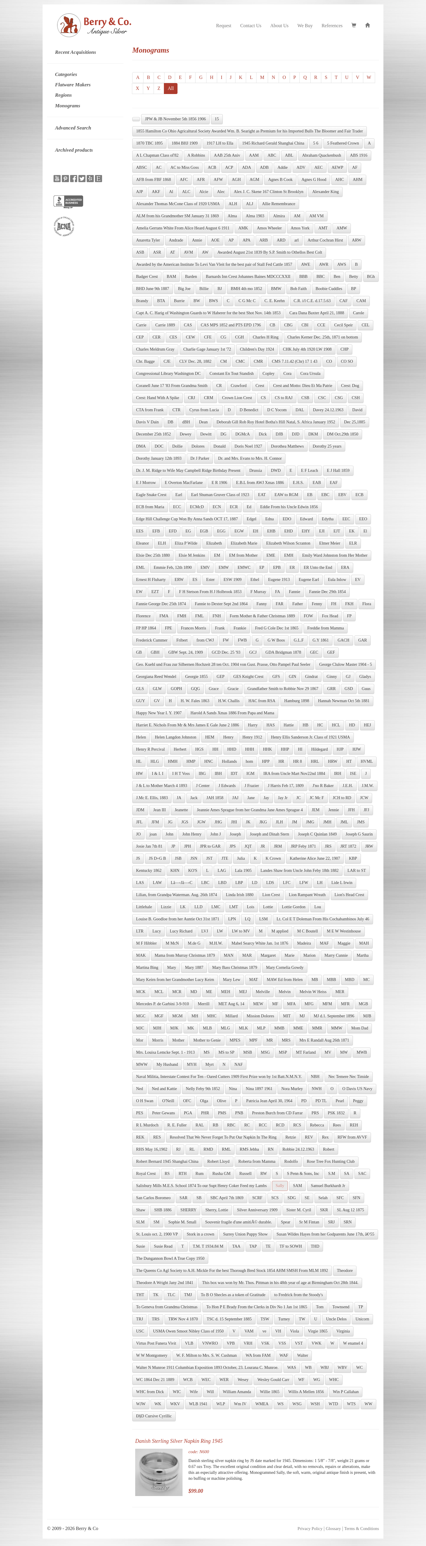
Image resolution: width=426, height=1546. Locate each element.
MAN (228, 955)
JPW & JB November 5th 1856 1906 (175, 119)
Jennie (333, 810)
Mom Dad (359, 1028)
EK (352, 531)
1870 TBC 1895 (149, 143)
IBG (202, 773)
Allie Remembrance (278, 204)
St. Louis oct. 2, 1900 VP (157, 1234)
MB (315, 979)
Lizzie (166, 907)
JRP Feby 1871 (303, 846)
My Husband (167, 1064)
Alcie (203, 192)
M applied (279, 931)
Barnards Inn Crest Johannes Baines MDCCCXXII (248, 276)
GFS (276, 676)
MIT (287, 1016)
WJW (141, 1404)
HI (300, 749)
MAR (247, 955)
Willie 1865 (270, 1392)
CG (223, 337)
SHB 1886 (163, 1210)
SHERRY (188, 1210)
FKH (349, 604)
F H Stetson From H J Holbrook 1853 (210, 592)
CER (157, 337)
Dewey (185, 434)
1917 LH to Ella (219, 143)
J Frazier (252, 785)
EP (261, 567)
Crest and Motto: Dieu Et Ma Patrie (302, 385)
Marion (310, 955)
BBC (321, 276)
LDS (270, 882)
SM (156, 1222)
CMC (240, 361)
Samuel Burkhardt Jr (328, 1186)
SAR (184, 1198)
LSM (263, 919)
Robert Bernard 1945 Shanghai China (167, 1161)
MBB (331, 979)
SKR (324, 1210)
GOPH (176, 689)
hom (249, 761)
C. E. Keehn (274, 301)
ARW (357, 240)
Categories (66, 74)
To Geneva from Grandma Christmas (166, 1307)
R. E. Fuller (177, 1125)
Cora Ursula (310, 373)
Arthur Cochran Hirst (325, 240)
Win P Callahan (346, 1392)
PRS (315, 1113)
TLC (171, 1295)
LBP (239, 882)
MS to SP (227, 1052)
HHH (249, 749)
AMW (341, 228)
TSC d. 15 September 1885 (229, 1319)
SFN (356, 1198)
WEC (206, 1379)
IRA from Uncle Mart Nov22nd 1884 (294, 773)
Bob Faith (298, 288)
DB (170, 422)
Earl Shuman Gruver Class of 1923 (220, 495)
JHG (218, 822)
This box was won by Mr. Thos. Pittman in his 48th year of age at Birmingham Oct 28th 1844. (280, 1282)
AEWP (337, 167)
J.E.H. (348, 785)
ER (292, 567)
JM (294, 822)
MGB (363, 1004)
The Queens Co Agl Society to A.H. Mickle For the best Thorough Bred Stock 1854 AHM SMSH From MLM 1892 (232, 1270)
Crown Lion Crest (237, 398)
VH (278, 1331)
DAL (300, 410)
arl (296, 240)
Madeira (304, 943)
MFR (345, 1004)
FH (333, 604)
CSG (339, 398)
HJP (340, 749)
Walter (302, 1355)
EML (140, 567)
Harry (253, 725)
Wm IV (240, 1404)
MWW (142, 1064)
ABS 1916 (358, 155)
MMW (336, 1028)
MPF (253, 1040)
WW (368, 1404)
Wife (194, 1392)
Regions (63, 95)
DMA (141, 446)
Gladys (365, 676)
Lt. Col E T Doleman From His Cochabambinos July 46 (323, 919)
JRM (278, 846)
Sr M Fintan (309, 1222)
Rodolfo (291, 1161)
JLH (279, 822)
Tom (319, 1307)
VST (299, 1343)
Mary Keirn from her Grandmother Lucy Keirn (175, 979)
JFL (139, 822)
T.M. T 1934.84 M (208, 1246)
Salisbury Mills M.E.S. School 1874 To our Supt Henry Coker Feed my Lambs (201, 1186)
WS (280, 1404)
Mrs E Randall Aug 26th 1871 (324, 1040)
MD (193, 992)
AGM (254, 179)
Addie (282, 167)
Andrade (176, 240)
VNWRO (210, 1343)
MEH (225, 992)
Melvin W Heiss (312, 992)
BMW (276, 288)
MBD (349, 979)
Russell (245, 1173)
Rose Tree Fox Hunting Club (331, 1161)
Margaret (268, 955)
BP (353, 288)
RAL (200, 1125)
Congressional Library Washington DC (168, 373)
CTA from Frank (150, 410)
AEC (318, 167)
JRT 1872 (348, 846)
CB (272, 325)
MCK (141, 992)
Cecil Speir (343, 325)
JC (298, 798)
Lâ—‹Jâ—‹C (181, 882)
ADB (264, 167)
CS (263, 398)
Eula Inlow (337, 579)
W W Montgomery (151, 1355)
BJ (219, 288)
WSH (315, 1404)
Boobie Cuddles (329, 288)
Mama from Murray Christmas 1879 (185, 955)
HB (305, 725)
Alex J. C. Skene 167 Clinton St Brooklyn (268, 192)
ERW (179, 579)
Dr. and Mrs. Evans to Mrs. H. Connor (250, 458)
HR (281, 761)
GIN (292, 676)
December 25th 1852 (153, 434)
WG (316, 1379)
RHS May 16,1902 (151, 1149)
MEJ (243, 992)
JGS (184, 822)
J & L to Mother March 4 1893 (161, 785)
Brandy (142, 301)
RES (157, 1137)
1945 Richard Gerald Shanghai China (273, 143)
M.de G (194, 943)
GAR (362, 640)
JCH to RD (342, 798)
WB (308, 1367)
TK (156, 1295)
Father (297, 604)
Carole (358, 313)
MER (339, 992)
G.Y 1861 (321, 640)
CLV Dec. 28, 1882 (195, 361)
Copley (269, 373)
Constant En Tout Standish (231, 373)
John (169, 834)
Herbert (180, 749)
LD (254, 882)
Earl (178, 495)
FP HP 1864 (146, 628)
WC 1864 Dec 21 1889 (155, 1379)
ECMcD (197, 507)
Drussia (255, 470)
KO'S (192, 870)
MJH (157, 1028)
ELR (353, 543)
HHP (285, 749)
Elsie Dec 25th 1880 (153, 555)
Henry (228, 737)
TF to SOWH (291, 1246)
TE (268, 1246)
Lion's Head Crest (349, 895)
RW (263, 1173)
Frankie (239, 628)
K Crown (273, 858)
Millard (231, 1016)
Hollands (229, 761)
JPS (233, 846)
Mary (171, 967)
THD (315, 1246)
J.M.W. (368, 785)
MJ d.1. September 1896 (334, 1016)
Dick (263, 434)
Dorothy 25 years (327, 446)
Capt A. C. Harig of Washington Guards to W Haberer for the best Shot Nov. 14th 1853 (208, 313)
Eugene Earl (309, 579)
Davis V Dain (147, 422)
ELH (162, 543)
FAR (279, 604)
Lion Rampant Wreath (307, 895)
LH (320, 882)
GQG (195, 689)
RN (270, 1149)
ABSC (141, 167)
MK (190, 1028)
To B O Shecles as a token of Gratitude (233, 1295)
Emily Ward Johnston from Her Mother (335, 555)
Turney (284, 1319)
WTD (333, 1404)
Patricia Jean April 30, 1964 (269, 1101)
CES (173, 337)
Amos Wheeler (269, 228)
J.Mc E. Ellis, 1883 (152, 798)
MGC (141, 1016)
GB (139, 652)
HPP (266, 761)
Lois (250, 907)
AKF (156, 192)
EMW (224, 567)
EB (309, 495)
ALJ (249, 204)
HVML (367, 761)
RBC (231, 1125)
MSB (247, 1052)
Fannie (294, 592)
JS (138, 858)
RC (247, 1125)
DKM (313, 434)
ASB (140, 252)
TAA (236, 1246)
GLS (140, 689)
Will (210, 1392)
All (171, 88)
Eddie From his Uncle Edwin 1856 (289, 507)
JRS (328, 846)
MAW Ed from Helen (285, 979)
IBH (218, 773)
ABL (289, 155)
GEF (331, 652)
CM (223, 361)
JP (173, 846)
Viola (294, 1331)
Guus (366, 689)
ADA (246, 167)
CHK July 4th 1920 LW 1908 (307, 349)
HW (139, 773)
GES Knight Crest (248, 676)
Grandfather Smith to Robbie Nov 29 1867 (283, 689)
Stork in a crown (200, 1234)
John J (215, 834)
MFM (327, 1004)
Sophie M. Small (182, 1222)
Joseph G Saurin (359, 834)
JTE (225, 858)
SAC (362, 1173)
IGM (250, 773)
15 (217, 119)
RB (215, 1125)
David (357, 410)
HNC (208, 761)
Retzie (290, 1137)
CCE (321, 325)
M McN (172, 943)
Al (171, 192)
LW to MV (241, 931)
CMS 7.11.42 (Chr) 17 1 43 (294, 361)
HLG (155, 761)
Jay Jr (283, 798)
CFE (208, 337)
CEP (140, 337)
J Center (203, 785)
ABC (271, 155)
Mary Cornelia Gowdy (285, 967)
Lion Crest (271, 895)
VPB (231, 1343)
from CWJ (205, 640)
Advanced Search (73, 128)
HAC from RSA (261, 701)
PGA (188, 1113)
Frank (220, 628)
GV (157, 701)
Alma (232, 216)
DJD (296, 434)
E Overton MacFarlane (184, 482)
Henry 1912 (252, 737)
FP (349, 616)
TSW (265, 1319)
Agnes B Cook (280, 179)
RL (192, 1149)
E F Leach (309, 470)
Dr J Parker (200, 458)
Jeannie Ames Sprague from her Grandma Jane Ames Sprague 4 (250, 810)
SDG (292, 1198)
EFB (156, 531)
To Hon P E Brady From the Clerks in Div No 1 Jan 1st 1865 (256, 1307)
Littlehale (144, 907)
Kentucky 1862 (149, 870)
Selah (322, 1198)
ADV (300, 167)
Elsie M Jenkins (192, 555)
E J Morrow (146, 482)
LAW (157, 882)
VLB (189, 1343)
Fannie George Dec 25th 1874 (161, 604)
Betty (353, 276)
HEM (209, 737)
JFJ (366, 810)
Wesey (243, 1379)
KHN (174, 870)
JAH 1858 (214, 798)
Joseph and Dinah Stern (269, 834)
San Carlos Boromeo (153, 1198)
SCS (275, 1198)
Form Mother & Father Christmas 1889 (262, 616)
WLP (220, 1404)
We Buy (305, 25)
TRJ (139, 1319)
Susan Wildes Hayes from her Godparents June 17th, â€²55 (325, 1234)
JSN (194, 858)
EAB (317, 482)
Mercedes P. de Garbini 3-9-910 (162, 1004)
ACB (212, 167)
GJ (348, 676)
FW (226, 640)
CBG (288, 325)
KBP (353, 858)
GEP (220, 676)
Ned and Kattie (164, 1089)
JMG (310, 822)
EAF (334, 482)
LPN (232, 919)
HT (349, 761)
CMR (258, 361)
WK (157, 1404)
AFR (201, 179)
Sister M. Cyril (298, 1210)
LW (220, 931)
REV (309, 1137)
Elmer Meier (329, 543)
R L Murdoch (147, 1125)
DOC (159, 446)
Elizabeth (214, 543)
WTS (351, 1404)
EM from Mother (243, 555)
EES (139, 531)
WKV (175, 1404)
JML (344, 822)
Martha (363, 955)
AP (231, 240)
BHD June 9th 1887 (152, 288)
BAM (171, 276)
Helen (141, 737)
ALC (186, 192)
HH (215, 749)
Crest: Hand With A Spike (157, 398)
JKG (263, 822)
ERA (345, 567)
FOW (308, 616)
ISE (353, 773)
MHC (212, 1016)
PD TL (321, 1101)
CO (329, 361)
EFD (173, 531)
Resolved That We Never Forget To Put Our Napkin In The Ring (223, 1137)
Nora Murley (292, 1089)
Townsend (341, 1307)
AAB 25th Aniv (227, 155)
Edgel (251, 519)
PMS (222, 1113)
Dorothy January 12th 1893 (159, 458)
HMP (190, 761)
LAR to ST (357, 870)
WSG (297, 1404)
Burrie (179, 301)
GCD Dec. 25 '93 (226, 652)
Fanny (261, 604)
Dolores (197, 446)
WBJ (324, 1367)
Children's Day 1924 (257, 349)
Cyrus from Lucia (204, 410)
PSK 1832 (336, 1113)
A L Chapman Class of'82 (157, 155)
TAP (253, 1246)
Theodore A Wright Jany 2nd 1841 (164, 1282)
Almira (279, 216)
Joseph (235, 834)
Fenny (317, 604)
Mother (178, 1040)
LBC (205, 882)
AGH (236, 179)
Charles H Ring (265, 337)
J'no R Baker (323, 785)
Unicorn (362, 1319)
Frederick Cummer (151, 640)
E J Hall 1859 (338, 470)
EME (271, 555)
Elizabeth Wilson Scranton (288, 543)
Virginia (343, 1331)
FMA (163, 616)
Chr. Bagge (145, 361)
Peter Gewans (163, 1113)
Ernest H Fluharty (151, 579)
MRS (286, 1040)
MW (344, 1052)
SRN (348, 1222)
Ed (249, 507)
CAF (344, 301)
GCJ (252, 652)
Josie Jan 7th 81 (149, 846)
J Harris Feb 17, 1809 (286, 785)
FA (277, 592)
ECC (177, 507)
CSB (305, 398)
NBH (315, 1076)
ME (209, 992)
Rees (337, 1125)
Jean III (159, 810)
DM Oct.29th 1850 (342, 434)
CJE (167, 361)
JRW (369, 846)
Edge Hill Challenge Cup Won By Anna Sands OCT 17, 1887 (187, 519)
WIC (177, 1392)
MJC (140, 1028)
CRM (208, 398)
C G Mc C (247, 301)
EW (139, 592)
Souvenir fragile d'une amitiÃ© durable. (238, 1222)
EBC (325, 495)
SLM (140, 1222)
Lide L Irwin (341, 882)
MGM (177, 1016)
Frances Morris (193, 628)
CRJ (191, 398)
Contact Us (251, 25)
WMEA (261, 1404)
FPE (168, 628)
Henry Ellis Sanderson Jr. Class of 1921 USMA (310, 737)
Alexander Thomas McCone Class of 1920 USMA (178, 204)
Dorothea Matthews (287, 446)
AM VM (316, 216)
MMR (317, 1028)
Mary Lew (232, 979)
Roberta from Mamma (256, 1161)
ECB (359, 495)
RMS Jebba (249, 1149)
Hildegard (319, 749)
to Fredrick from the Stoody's (298, 1295)
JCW (364, 798)
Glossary (333, 1528)
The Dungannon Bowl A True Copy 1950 (170, 1258)
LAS (140, 882)
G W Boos (276, 640)
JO (138, 834)
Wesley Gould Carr (273, 1379)
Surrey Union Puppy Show (245, 1234)
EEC (346, 519)
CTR (176, 410)
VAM (249, 1331)
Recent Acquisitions (75, 52)
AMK (243, 228)
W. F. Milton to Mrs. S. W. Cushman (206, 1355)
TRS (155, 1319)
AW (205, 252)
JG (170, 822)
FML (199, 616)
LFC (287, 882)
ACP (229, 167)
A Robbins (196, 155)
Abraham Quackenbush (321, 155)
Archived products (74, 150)
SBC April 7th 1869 (226, 1198)
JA (179, 798)
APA (247, 240)
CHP (344, 349)
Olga (204, 1101)
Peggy (358, 1101)
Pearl (339, 1101)
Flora (366, 604)
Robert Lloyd (218, 1161)
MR (270, 1040)
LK (183, 907)
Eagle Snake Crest (151, 495)
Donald (220, 446)
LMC (216, 907)
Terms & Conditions (361, 1528)
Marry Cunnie (336, 955)
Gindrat (311, 676)
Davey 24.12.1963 (328, 410)
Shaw (140, 1210)
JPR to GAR (210, 846)
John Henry (191, 834)
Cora (287, 373)
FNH (217, 616)
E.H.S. (298, 482)
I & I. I (157, 773)
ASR (157, 252)
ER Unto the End (318, 567)
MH (194, 1016)
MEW (258, 1004)
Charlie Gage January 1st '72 (207, 349)
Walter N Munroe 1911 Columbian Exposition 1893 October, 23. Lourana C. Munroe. (207, 1367)
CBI (304, 325)
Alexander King (325, 192)
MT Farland (306, 1052)
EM (217, 555)
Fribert (182, 640)
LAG (221, 870)
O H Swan (144, 1101)
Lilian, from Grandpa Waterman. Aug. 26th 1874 (176, 895)
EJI (322, 531)
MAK (141, 955)
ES (195, 579)
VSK (265, 1343)
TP (360, 1307)
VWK (316, 1343)
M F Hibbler (146, 943)
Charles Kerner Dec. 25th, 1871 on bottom (323, 337)
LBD (222, 882)
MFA (291, 1004)
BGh (371, 276)
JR (263, 846)
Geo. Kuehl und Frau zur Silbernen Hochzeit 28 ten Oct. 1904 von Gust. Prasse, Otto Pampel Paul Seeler (223, 664)
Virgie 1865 (317, 1331)
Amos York (300, 228)
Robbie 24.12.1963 (298, 1149)
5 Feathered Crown (343, 143)
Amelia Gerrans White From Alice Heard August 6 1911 (183, 228)
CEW (190, 337)
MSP (283, 1052)
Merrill (203, 1004)
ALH (233, 204)
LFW (303, 882)
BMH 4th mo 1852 (246, 288)
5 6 (315, 143)
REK (140, 1137)
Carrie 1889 (165, 325)
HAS (271, 725)
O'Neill (168, 1101)
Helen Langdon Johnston (175, 737)
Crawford (239, 385)
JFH (351, 810)
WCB (188, 1379)
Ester (210, 579)
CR (219, 385)
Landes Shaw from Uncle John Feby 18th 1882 (300, 870)
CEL (365, 325)
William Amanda (237, 1392)
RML (226, 1149)
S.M (331, 1173)
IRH (337, 773)
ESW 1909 (233, 579)
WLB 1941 (198, 1404)
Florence (143, 616)
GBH (155, 652)
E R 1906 (219, 482)
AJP (139, 192)
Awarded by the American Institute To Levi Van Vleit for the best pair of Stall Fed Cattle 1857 (214, 264)
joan (153, 834)
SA (346, 1173)
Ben (337, 276)
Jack (194, 798)
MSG (265, 1052)
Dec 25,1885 (354, 422)
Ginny (332, 676)
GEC (314, 652)
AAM (254, 155)
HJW (356, 749)
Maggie (344, 943)
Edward (306, 519)
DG (223, 434)
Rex (325, 1137)
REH (354, 1125)
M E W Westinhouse (344, 931)
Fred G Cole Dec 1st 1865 (276, 628)
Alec (221, 192)
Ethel (255, 579)
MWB (361, 1052)
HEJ (367, 725)
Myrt (209, 1064)
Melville (263, 992)
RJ (178, 1149)
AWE (305, 264)
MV (328, 1052)
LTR (139, 931)
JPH (187, 846)
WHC (334, 1379)
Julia (241, 858)
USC (140, 1331)
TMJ (188, 1295)
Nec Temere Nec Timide (348, 1076)
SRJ (331, 1222)
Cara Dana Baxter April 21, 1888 (316, 313)
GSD (349, 689)
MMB (279, 1028)
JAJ (235, 798)
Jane (251, 798)
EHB (271, 531)
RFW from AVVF (352, 1137)
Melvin (285, 992)
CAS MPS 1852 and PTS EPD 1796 (231, 325)
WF (301, 1379)
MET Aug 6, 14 (231, 1004)
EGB (204, 531)
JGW (201, 822)
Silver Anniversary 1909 (257, 1210)
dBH (186, 422)
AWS (341, 264)
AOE (215, 240)
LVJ (204, 931)
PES (139, 1113)
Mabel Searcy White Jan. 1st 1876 (260, 943)
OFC (187, 1101)
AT (172, 252)
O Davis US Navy (357, 1089)
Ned (139, 1089)
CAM (361, 301)
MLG (225, 1028)
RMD (208, 1149)
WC (359, 1367)
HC (320, 725)
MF (275, 1004)
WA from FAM (258, 1355)
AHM (357, 179)
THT (140, 1295)
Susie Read (163, 1246)
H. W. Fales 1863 (195, 701)
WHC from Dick (150, 1392)
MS (206, 1052)
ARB (263, 240)
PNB (239, 1113)
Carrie (141, 325)
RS (167, 1173)
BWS (213, 301)
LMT (233, 907)
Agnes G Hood (313, 179)
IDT (234, 773)
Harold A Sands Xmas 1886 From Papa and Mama (232, 713)
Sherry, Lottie (216, 1210)
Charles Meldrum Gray (155, 349)
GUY (140, 701)
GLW (157, 689)
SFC (340, 1198)
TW (302, 1319)
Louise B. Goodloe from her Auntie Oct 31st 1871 (177, 919)
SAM (297, 1186)
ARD (281, 240)
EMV (205, 567)
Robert (328, 1149)
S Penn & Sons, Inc (303, 1173)
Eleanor (142, 543)
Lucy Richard (181, 931)
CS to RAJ (284, 398)
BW (196, 301)
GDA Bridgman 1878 (283, 652)
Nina (233, 1089)
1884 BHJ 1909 (185, 143)
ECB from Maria (150, 507)
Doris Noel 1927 (248, 446)
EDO (287, 519)
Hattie (289, 725)
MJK (174, 1028)
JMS (361, 822)
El (365, 531)
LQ (248, 919)
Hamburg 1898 (296, 701)
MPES (235, 1040)
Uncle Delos (336, 1319)
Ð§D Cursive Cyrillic (154, 1416)
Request (223, 25)
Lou (317, 907)
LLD (198, 907)
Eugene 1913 (279, 579)
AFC (184, 179)
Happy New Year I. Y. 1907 (159, 713)
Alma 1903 (255, 216)
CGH (239, 337)
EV (358, 579)
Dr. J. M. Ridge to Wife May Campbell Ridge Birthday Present (188, 470)
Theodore (345, 1270)
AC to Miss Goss (184, 167)
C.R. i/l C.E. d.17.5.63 (312, 301)
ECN (217, 507)
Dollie (177, 446)
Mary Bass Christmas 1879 (234, 967)
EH (255, 531)
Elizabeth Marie (244, 543)
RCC (263, 1125)
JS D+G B (157, 858)
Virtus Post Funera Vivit (156, 1343)
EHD (288, 531)
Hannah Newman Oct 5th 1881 (343, 701)
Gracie (232, 689)
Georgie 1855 (196, 676)
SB (198, 1198)
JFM (155, 822)
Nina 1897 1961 (259, 1089)
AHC (339, 179)
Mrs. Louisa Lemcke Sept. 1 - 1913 (165, 1052)
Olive (221, 1101)
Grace (214, 689)
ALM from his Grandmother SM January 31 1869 (177, 216)
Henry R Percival (150, 749)
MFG (309, 1004)
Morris (157, 1040)
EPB (277, 567)
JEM (316, 810)
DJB (279, 434)
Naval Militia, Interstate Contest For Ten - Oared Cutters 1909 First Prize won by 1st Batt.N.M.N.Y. (219, 1076)
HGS (199, 749)
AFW (218, 179)
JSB (178, 858)
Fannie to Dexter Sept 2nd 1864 (221, 604)
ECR (234, 507)
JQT (248, 846)
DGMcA (242, 434)
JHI (234, 822)
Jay (266, 798)
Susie (140, 1246)
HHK (267, 749)
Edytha (328, 519)
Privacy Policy (310, 1528)
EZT (155, 592)
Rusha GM (221, 1173)
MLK (243, 1028)
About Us (279, 25)
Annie (197, 240)
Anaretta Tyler (148, 240)
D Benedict (249, 410)
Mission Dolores (260, 1016)
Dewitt (206, 434)
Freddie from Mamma (325, 628)
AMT (322, 228)
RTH (183, 1173)
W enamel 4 (353, 1343)
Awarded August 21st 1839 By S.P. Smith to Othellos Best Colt (269, 252)
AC (159, 167)
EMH (288, 555)
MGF (158, 1016)
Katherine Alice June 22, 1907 (315, 858)
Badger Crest (147, 276)
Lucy (156, 931)
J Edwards (227, 785)
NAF (238, 1064)
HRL (315, 761)
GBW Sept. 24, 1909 (185, 652)
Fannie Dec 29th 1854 (327, 592)
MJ (302, 1016)
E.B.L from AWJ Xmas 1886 (260, 482)
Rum (200, 1173)
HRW (333, 761)
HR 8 (297, 761)
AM (297, 216)
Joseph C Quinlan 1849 (317, 834)
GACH (343, 640)
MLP (261, 1028)
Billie (204, 288)
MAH (364, 943)
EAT (262, 495)
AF (354, 167)
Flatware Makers (73, 85)
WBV (342, 1367)
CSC (322, 398)
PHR (205, 1113)
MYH (192, 1064)
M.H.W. (216, 943)
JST (209, 858)
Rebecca (317, 1125)
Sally (280, 1186)
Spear (285, 1222)
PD (303, 1101)
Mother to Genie (207, 1040)
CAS (188, 325)
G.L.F (299, 640)
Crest (260, 385)
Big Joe (184, 288)
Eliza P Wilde (186, 543)
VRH (247, 1343)
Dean (203, 422)
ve (264, 1331)
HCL (336, 725)
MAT (253, 979)
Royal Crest (146, 1173)
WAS (291, 1367)
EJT (336, 531)
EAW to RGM (286, 495)
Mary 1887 (194, 967)
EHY (306, 531)
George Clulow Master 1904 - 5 (345, 664)
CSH (356, 398)
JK (248, 822)
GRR (331, 689)
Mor (139, 1040)
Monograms (67, 106)
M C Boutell (307, 931)
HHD (231, 749)
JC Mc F (317, 798)
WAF (284, 1355)
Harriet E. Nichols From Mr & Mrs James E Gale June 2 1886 (187, 725)
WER (224, 1379)
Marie (289, 955)
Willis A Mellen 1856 (306, 1392)
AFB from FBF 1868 (153, 179)
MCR (176, 992)
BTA (161, 301)
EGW (239, 531)
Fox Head (330, 616)
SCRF (257, 1198)
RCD (280, 1125)
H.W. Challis (229, 701)
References (332, 25)
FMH (181, 616)
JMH (327, 822)
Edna (269, 519)
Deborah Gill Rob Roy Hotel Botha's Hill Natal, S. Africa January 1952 (276, 422)
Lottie (268, 907)
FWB (242, 640)
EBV (342, 495)
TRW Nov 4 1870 (183, 1319)
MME (298, 1028)
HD (352, 725)
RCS (297, 1125)
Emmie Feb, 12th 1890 (173, 567)
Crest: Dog (350, 385)
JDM (140, 810)
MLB (207, 1028)
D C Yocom (277, 410)
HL (139, 761)
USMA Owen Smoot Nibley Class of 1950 (188, 1331)
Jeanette (181, 810)
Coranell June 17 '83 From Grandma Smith (171, 385)
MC (366, 979)
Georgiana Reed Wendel (156, 676)
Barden (191, 276)
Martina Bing (147, 967)
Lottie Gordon (294, 907)
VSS (282, 1343)
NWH (317, 1089)
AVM (188, 252)
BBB (303, 276)
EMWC (244, 567)
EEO (363, 519)
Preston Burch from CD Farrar (277, 1113)
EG (188, 531)
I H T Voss (181, 773)
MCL (158, 992)
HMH (173, 761)
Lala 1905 (243, 870)
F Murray (258, 592)
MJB (367, 1016)
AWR (323, 264)
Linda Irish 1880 (240, 895)
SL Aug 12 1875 (350, 1210)
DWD (275, 470)
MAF (324, 943)
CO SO (347, 361)
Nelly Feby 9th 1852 (203, 1089)
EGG (221, 531)
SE (307, 1198)
